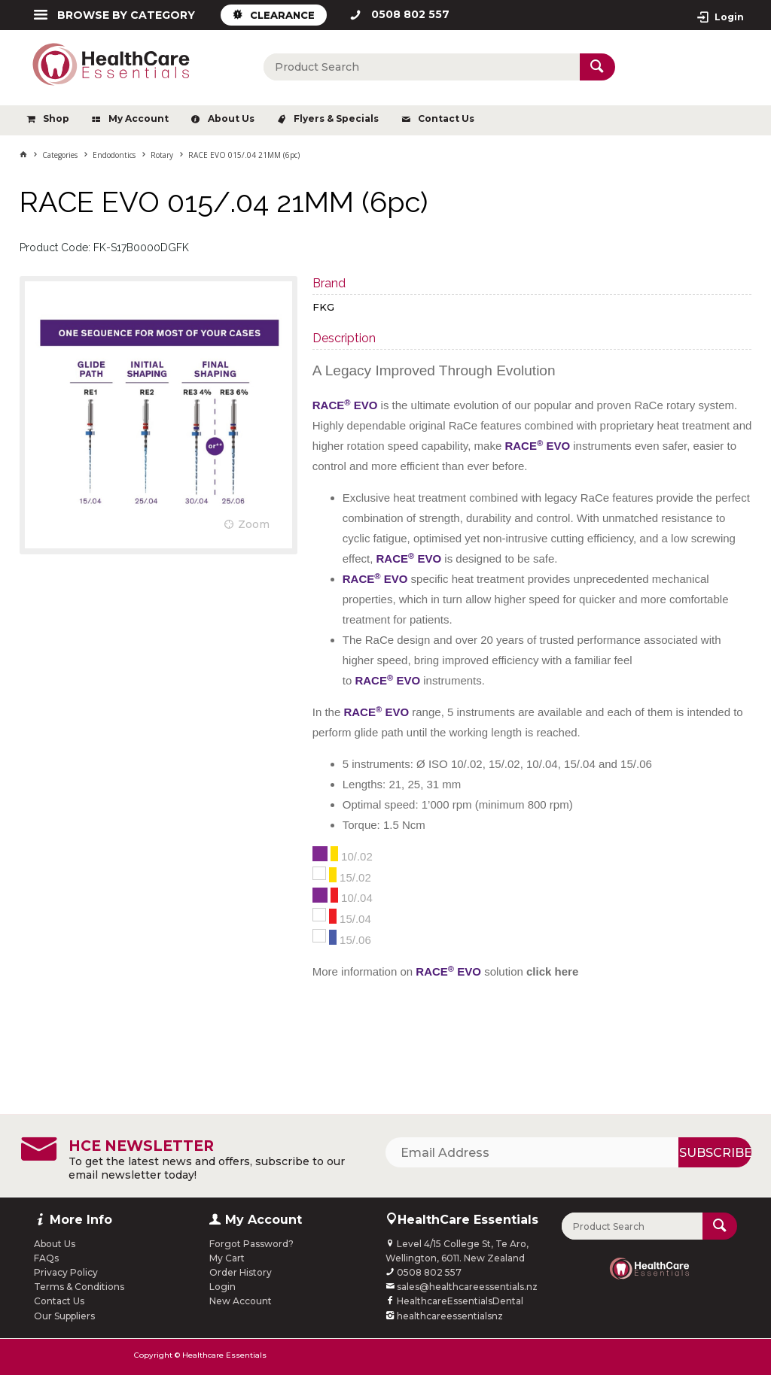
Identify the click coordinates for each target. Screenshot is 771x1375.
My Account (138, 118)
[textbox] (422, 66)
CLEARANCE (282, 15)
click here (552, 971)
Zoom (254, 524)
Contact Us (446, 118)
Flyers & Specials (336, 118)
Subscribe (715, 1153)
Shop (56, 118)
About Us (231, 118)
